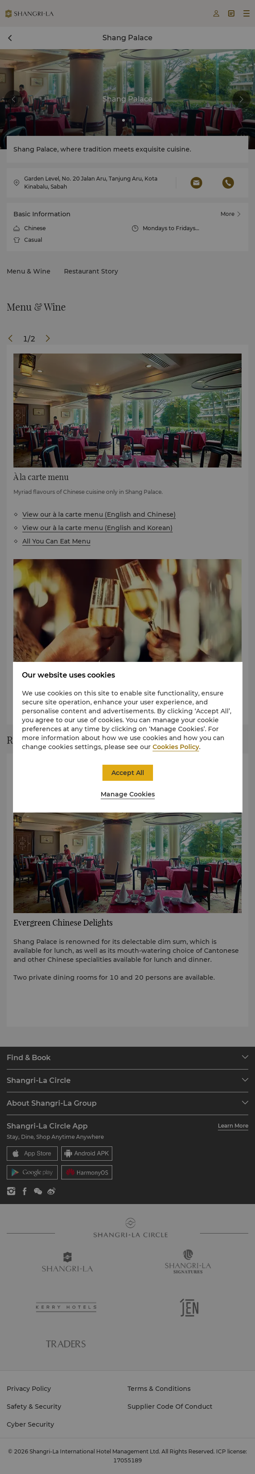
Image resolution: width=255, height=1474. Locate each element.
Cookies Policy (176, 747)
